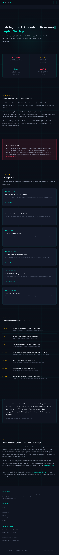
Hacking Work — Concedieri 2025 (10, 532)
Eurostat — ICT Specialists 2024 (10, 540)
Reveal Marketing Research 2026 (10, 537)
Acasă (3, 507)
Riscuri (4, 515)
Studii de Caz (5, 518)
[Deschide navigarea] (55, 2)
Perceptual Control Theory (39, 472)
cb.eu (7, 2)
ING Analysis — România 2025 (10, 535)
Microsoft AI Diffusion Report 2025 (11, 529)
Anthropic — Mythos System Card (11, 543)
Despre (4, 520)
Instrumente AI (6, 512)
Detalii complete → (11, 157)
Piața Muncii (5, 510)
